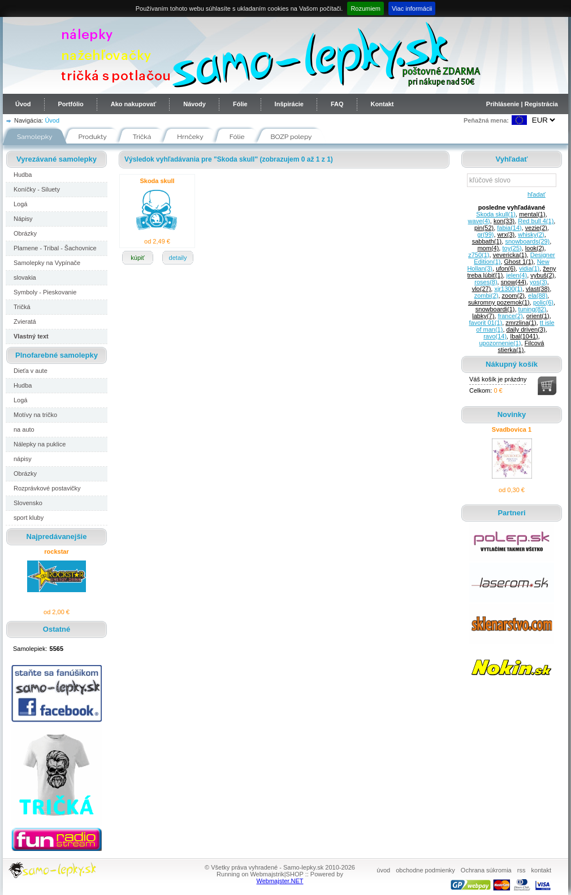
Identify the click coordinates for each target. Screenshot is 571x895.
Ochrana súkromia (486, 870)
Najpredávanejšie (57, 536)
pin (484, 227)
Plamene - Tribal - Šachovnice (55, 248)
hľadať (534, 194)
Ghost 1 (519, 261)
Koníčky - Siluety (37, 189)
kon (504, 221)
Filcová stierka (521, 346)
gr (485, 234)
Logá (20, 204)
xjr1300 (508, 288)
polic (543, 302)
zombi (486, 295)
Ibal (524, 336)
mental (532, 214)
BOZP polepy (291, 137)
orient (538, 315)
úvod (383, 870)
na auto (24, 429)
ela (537, 295)
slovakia (25, 277)
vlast (538, 288)
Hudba (23, 174)
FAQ (337, 104)
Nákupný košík (512, 364)
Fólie (240, 104)
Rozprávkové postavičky (47, 488)
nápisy (23, 458)
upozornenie (500, 343)
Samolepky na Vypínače (47, 262)
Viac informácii (412, 8)
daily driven (526, 329)
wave (479, 221)
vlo (481, 288)
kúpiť (137, 257)
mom (488, 248)
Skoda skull (157, 180)
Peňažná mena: (486, 120)
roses (485, 282)
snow (513, 282)
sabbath (487, 241)
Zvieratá (25, 321)
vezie (536, 227)
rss (521, 870)
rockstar (56, 551)
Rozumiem (365, 8)
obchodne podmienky (425, 870)
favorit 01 (485, 322)
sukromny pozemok (499, 302)
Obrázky (25, 233)
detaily (178, 257)
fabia (509, 227)
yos (538, 282)
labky (483, 315)
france (510, 315)
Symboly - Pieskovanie (45, 292)
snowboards (527, 241)
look (534, 248)
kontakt (541, 870)
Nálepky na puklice (40, 444)
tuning (532, 309)
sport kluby (29, 517)
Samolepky (35, 137)
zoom (513, 295)
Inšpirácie (289, 104)
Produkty (93, 137)
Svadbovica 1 (511, 429)
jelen (516, 275)
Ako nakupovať (133, 104)
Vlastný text (31, 336)
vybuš (542, 275)
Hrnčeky (190, 137)
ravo (495, 336)
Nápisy (23, 218)
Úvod (23, 104)
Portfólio (71, 104)
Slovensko (28, 502)
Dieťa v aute (30, 370)
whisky (531, 234)
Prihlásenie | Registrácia (522, 104)
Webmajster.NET (280, 880)
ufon (506, 268)
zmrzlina (520, 322)
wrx (506, 234)
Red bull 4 (535, 221)
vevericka (510, 254)
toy (511, 248)
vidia (529, 268)
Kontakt (382, 104)
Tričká (142, 137)
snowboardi (495, 309)
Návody (194, 104)
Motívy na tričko (35, 414)
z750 (478, 254)
